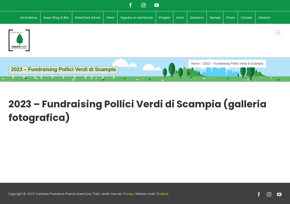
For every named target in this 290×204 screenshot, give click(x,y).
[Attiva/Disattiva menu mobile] (279, 32)
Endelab (162, 194)
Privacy (128, 194)
